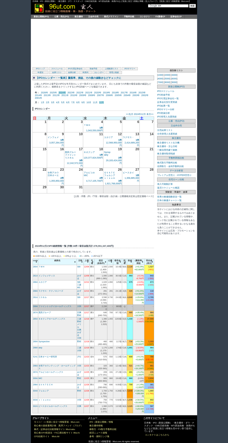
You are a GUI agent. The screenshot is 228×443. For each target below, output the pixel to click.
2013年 (47, 95)
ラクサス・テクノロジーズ (50, 291)
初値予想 (93, 69)
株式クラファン (111, 16)
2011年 (65, 95)
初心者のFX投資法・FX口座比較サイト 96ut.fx (57, 433)
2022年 (80, 92)
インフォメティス (46, 276)
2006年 (109, 95)
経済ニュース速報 (98, 433)
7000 (160, 82)
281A (35, 276)
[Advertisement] (114, 42)
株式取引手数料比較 (167, 162)
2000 (167, 75)
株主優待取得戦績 (166, 153)
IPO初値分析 (163, 113)
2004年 (127, 95)
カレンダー (99, 72)
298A (35, 384)
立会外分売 (93, 16)
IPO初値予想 (163, 95)
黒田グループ (44, 312)
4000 (160, 78)
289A (35, 306)
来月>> (150, 114)
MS (78, 287)
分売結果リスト (165, 130)
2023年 (71, 92)
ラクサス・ (128, 137)
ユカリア (108, 137)
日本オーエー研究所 (47, 357)
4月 (58, 102)
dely (106, 155)
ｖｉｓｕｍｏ (44, 400)
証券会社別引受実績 (167, 102)
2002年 (145, 95)
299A (35, 347)
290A (35, 341)
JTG (79, 357)
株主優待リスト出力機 (168, 142)
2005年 (118, 95)
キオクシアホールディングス (51, 319)
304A (35, 391)
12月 (101, 102)
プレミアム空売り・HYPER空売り (174, 175)
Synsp (107, 152)
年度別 (40, 72)
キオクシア (89, 152)
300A (35, 378)
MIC (86, 175)
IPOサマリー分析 (165, 109)
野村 (79, 315)
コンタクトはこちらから (157, 435)
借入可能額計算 (165, 184)
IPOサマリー (129, 69)
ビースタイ (128, 172)
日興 (79, 312)
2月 (47, 102)
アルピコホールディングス (50, 372)
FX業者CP (160, 16)
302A (35, 406)
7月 (73, 102)
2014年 (38, 95)
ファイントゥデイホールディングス (54, 306)
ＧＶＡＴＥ (109, 172)
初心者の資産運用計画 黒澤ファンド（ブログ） (58, 425)
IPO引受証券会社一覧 (168, 98)
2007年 (100, 95)
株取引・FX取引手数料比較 (103, 429)
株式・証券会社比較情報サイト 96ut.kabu (54, 429)
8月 (78, 102)
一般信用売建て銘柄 (167, 150)
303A (35, 400)
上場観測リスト (111, 69)
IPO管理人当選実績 (167, 116)
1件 (101, 127)
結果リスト (57, 72)
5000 (167, 78)
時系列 (85, 72)
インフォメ (53, 137)
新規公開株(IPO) (41, 16)
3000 (174, 75)
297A (35, 372)
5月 (63, 102)
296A (35, 366)
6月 (68, 102)
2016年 (133, 92)
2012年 (56, 95)
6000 (174, 78)
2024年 (62, 92)
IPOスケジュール (165, 91)
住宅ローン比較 (176, 179)
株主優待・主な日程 (167, 146)
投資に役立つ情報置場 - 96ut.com (63, 422)
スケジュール (57, 69)
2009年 (82, 95)
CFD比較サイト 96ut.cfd (46, 436)
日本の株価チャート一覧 (169, 200)
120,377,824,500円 (93, 157)
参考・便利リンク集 (99, 436)
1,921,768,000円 (113, 183)
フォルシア (109, 175)
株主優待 (79, 16)
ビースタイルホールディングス (52, 406)
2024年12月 (140, 114)
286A (35, 282)
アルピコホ (89, 172)
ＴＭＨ (87, 125)
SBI (78, 266)
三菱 (79, 285)
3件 (81, 160)
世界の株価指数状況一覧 (169, 196)
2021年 (88, 92)
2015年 (142, 92)
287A (35, 312)
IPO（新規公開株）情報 (101, 422)
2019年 (106, 92)
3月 (52, 102)
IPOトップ (40, 69)
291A (35, 297)
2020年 (97, 92)
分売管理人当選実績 (167, 134)
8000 (167, 82)
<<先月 (129, 114)
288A (35, 291)
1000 (160, 75)
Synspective (44, 341)
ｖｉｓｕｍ (109, 178)
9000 (174, 82)
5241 (35, 357)
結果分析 (72, 72)
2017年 (124, 92)
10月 (88, 102)
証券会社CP (176, 16)
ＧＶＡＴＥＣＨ (45, 384)
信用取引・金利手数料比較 (170, 166)
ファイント (70, 155)
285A (35, 319)
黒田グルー (70, 152)
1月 (42, 102)
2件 (120, 157)
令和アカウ (53, 172)
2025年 (53, 92)
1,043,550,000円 (94, 130)
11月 (95, 102)
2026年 (44, 92)
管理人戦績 (114, 72)
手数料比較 (129, 16)
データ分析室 (176, 170)
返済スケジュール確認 (168, 187)
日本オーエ (53, 175)
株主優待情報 (96, 425)
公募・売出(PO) (61, 16)
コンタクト (145, 16)
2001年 (38, 98)
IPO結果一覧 (163, 105)
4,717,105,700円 (94, 181)
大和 (79, 306)
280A (35, 266)
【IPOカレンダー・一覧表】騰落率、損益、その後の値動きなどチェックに (78, 78)
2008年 (91, 95)
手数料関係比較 (176, 158)
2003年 (136, 95)
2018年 (115, 92)
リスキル (69, 157)
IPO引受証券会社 (75, 69)
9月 (83, 102)
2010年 (74, 95)
